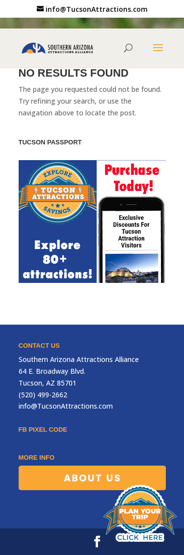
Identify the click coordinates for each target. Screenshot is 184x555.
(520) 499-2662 (43, 394)
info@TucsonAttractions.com (66, 406)
